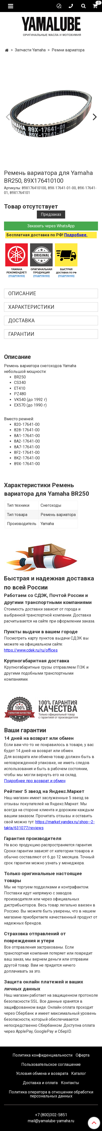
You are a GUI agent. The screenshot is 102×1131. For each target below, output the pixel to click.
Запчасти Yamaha (30, 50)
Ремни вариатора (68, 50)
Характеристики (31, 307)
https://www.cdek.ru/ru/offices (31, 650)
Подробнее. (75, 235)
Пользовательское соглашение (51, 1064)
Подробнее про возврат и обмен (34, 780)
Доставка (21, 321)
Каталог (78, 1073)
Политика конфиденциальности (42, 1055)
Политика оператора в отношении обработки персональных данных (51, 1094)
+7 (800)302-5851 (51, 1114)
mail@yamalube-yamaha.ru (51, 1120)
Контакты (70, 1082)
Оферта (82, 1055)
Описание (22, 293)
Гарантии (21, 334)
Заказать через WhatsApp (51, 226)
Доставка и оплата (40, 1082)
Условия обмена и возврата (42, 1073)
